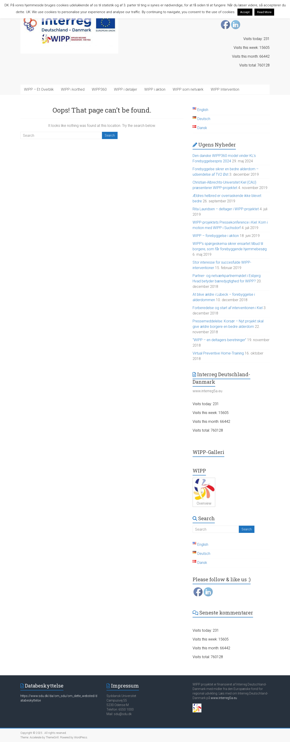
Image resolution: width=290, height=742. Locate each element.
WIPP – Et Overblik (39, 89)
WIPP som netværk (188, 89)
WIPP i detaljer (125, 89)
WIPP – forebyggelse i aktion (216, 236)
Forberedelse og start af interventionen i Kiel (228, 308)
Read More (264, 12)
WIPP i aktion (154, 89)
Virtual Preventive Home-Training (218, 353)
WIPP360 (99, 89)
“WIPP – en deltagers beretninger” (219, 340)
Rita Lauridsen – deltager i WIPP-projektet (226, 209)
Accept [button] (245, 12)
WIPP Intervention (225, 89)
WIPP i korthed (73, 89)
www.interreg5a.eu (224, 698)
